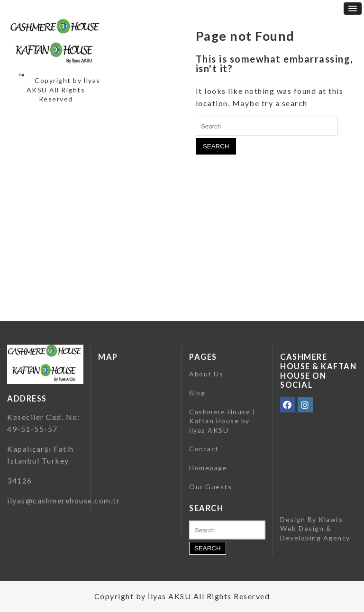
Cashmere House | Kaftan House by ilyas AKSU (222, 421)
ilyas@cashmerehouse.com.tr (63, 500)
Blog (197, 393)
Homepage (208, 468)
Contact (204, 449)
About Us (206, 374)
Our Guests (210, 487)
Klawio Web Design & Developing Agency (315, 528)
